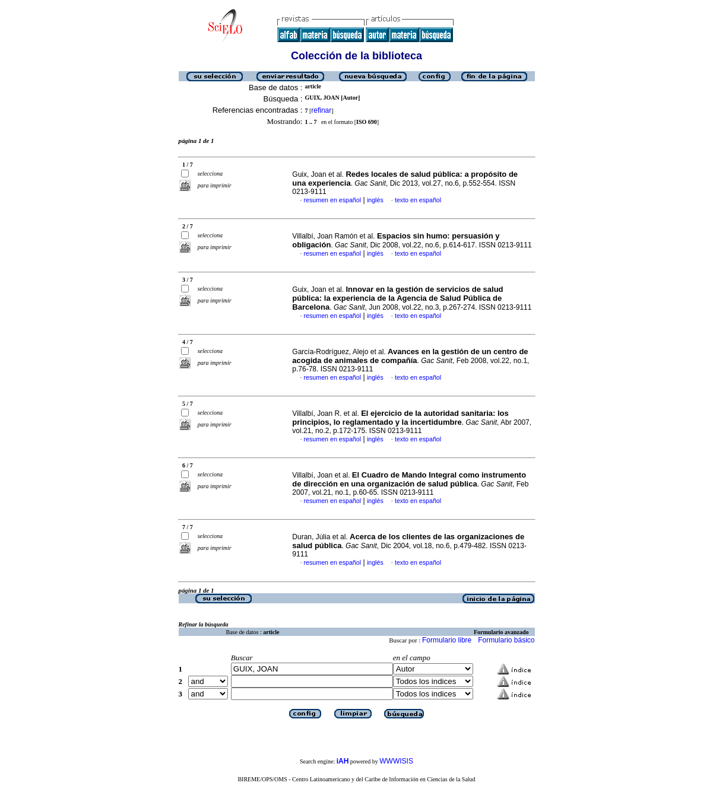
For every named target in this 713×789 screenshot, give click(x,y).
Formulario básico (506, 640)
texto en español (418, 199)
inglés (375, 199)
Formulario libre (446, 640)
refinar (321, 110)
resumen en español (333, 199)
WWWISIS (396, 761)
